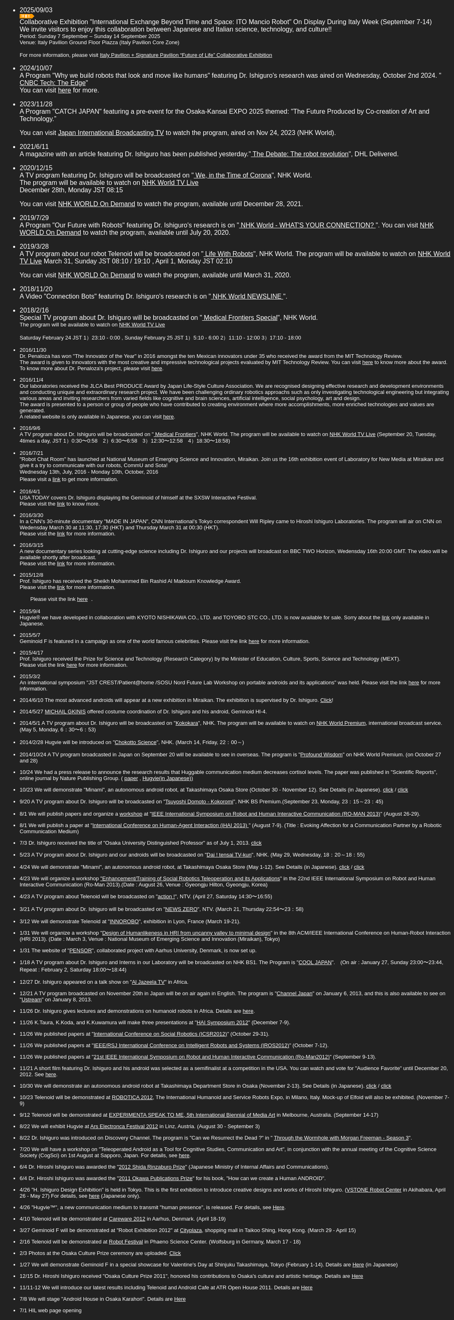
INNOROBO (124, 921)
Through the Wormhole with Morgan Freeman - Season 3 (341, 1138)
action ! (166, 896)
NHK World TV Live (170, 182)
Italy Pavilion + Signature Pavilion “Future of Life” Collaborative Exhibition (186, 55)
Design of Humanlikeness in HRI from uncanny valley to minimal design (186, 933)
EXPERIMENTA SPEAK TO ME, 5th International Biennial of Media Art (192, 1115)
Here (278, 1207)
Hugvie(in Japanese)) (167, 778)
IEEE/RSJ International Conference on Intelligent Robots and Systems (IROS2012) (191, 1045)
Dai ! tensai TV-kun (229, 855)
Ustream (32, 999)
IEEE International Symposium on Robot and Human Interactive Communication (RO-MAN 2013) (265, 814)
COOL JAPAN (315, 962)
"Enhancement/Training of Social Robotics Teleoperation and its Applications (190, 878)
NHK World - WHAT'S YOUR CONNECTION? (307, 225)
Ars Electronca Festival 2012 (124, 1126)
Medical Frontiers (175, 434)
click (388, 790)
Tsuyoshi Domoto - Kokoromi (199, 801)
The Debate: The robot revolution (300, 154)
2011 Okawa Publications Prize (155, 1178)
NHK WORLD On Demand (97, 203)
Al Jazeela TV (148, 982)
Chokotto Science (135, 742)
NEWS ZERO (181, 909)
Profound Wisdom (321, 754)
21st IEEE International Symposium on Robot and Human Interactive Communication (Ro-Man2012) (212, 1057)
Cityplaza (191, 1230)
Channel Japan (294, 993)
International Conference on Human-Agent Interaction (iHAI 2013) (171, 825)
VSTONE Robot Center (374, 1190)
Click (326, 700)
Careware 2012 (127, 1219)
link (56, 479)
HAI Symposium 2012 (222, 1022)
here (64, 90)
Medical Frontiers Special (240, 317)
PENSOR (80, 950)
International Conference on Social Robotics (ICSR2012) (160, 1034)
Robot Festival (126, 1242)
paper (131, 778)
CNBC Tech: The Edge (53, 82)
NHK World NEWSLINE (247, 296)
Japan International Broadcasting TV (111, 132)
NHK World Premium (341, 723)
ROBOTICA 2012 (132, 1097)
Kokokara (187, 723)
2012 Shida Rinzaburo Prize (152, 1167)
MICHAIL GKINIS (65, 711)
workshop (131, 814)
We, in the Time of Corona (232, 175)
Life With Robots (228, 253)
